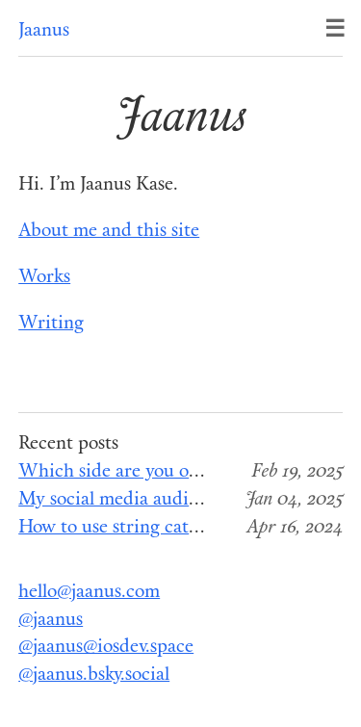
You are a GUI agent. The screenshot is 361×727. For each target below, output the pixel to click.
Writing (51, 324)
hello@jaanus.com (89, 593)
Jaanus (43, 31)
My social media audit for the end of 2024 (187, 500)
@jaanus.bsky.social (93, 675)
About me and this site (108, 231)
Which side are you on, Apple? (141, 472)
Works (44, 278)
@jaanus (50, 620)
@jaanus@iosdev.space (105, 647)
